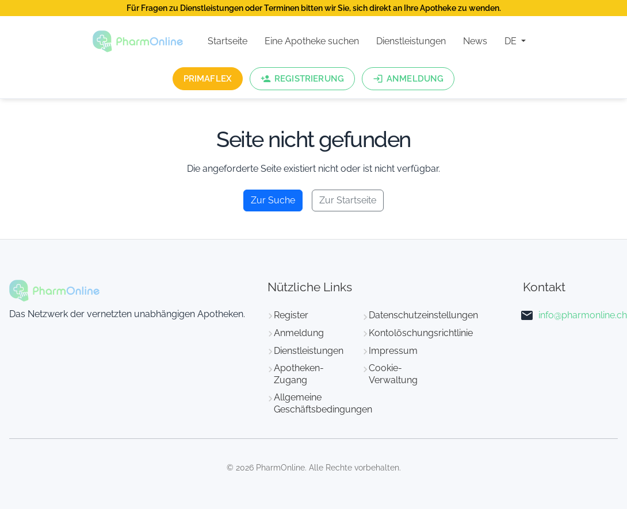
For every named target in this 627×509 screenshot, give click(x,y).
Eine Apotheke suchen (312, 41)
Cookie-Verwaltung (393, 374)
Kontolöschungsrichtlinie (421, 332)
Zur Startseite (347, 200)
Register (291, 315)
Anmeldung (299, 332)
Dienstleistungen (411, 41)
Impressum (393, 350)
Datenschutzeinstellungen (423, 315)
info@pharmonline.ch (582, 315)
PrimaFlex (207, 79)
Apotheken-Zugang (299, 374)
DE (511, 41)
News (475, 41)
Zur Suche (273, 200)
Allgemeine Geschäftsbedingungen (323, 403)
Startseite (227, 41)
